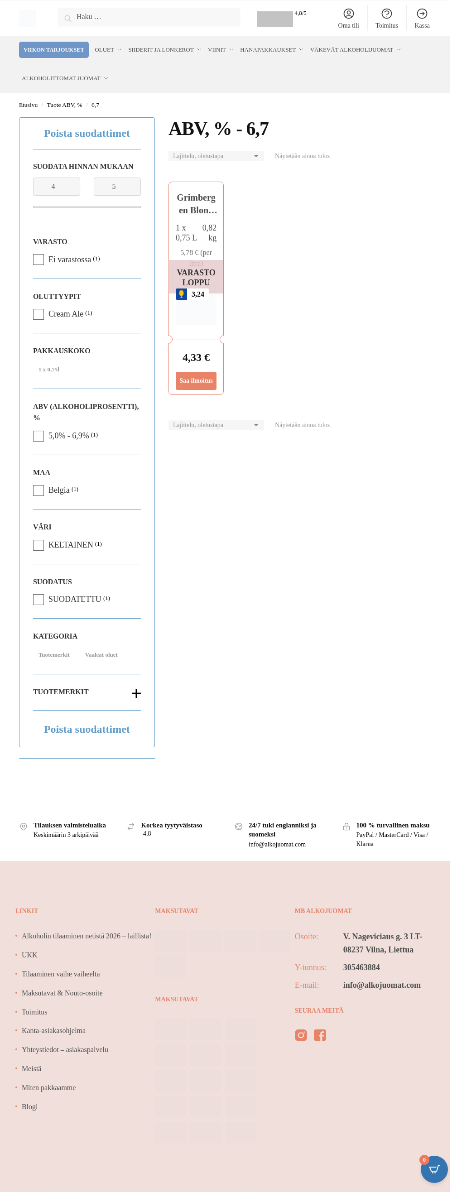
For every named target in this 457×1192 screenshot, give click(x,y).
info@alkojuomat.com (382, 982)
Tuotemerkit (54, 652)
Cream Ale (65, 311)
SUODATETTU (74, 596)
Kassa (421, 18)
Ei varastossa (69, 256)
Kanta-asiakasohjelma (54, 1028)
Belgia (59, 487)
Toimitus (386, 18)
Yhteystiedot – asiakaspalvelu (65, 1047)
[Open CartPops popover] (434, 1169)
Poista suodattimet (87, 130)
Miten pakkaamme (49, 1085)
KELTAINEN (70, 542)
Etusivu (28, 102)
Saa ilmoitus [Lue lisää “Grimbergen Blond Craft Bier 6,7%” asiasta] (196, 377)
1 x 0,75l (48, 366)
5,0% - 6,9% (68, 432)
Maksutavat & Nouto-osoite (62, 990)
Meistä (32, 1066)
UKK (30, 952)
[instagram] (301, 1034)
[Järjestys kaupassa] (216, 154)
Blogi (30, 1104)
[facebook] (320, 1034)
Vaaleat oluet (101, 652)
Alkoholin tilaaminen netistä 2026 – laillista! (87, 933)
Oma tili (348, 18)
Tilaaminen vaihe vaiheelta (61, 971)
